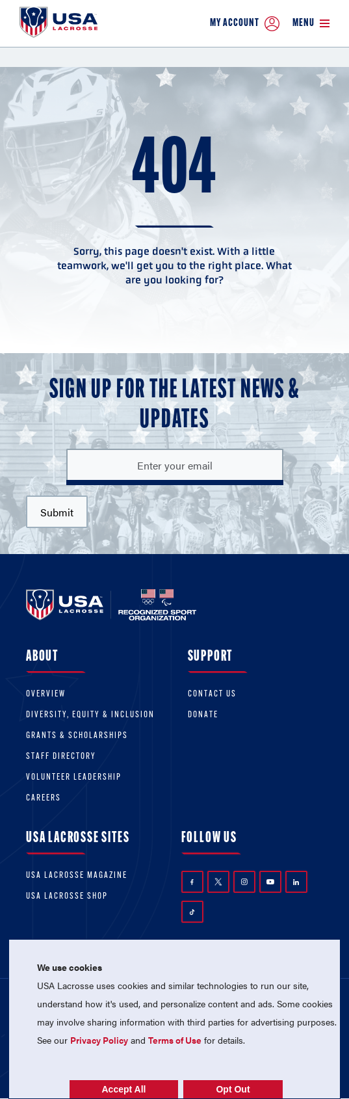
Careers (43, 798)
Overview (46, 694)
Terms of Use (174, 1039)
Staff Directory (61, 756)
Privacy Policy (99, 1039)
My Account (244, 23)
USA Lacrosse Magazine (76, 876)
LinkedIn (296, 882)
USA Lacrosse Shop (67, 896)
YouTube (270, 881)
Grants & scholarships (77, 736)
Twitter (218, 882)
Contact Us (212, 694)
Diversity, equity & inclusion (90, 715)
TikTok (192, 912)
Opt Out (233, 1089)
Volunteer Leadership (74, 777)
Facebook (192, 882)
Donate (203, 715)
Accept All (124, 1089)
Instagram (244, 882)
